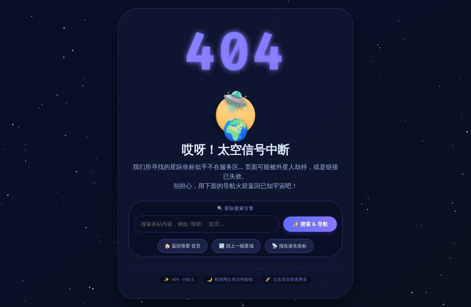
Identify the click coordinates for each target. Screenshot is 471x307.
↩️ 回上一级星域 (236, 245)
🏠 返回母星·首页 (183, 245)
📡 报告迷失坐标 (289, 245)
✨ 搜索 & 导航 (310, 223)
